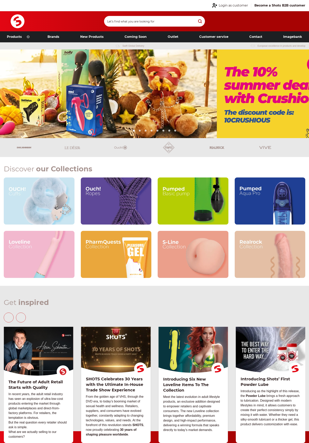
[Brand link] (11, 147)
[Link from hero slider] (154, 93)
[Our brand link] (39, 201)
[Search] (154, 21)
